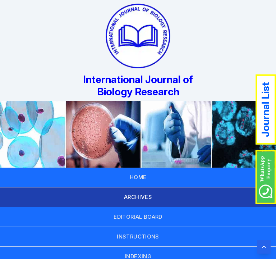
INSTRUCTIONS (138, 236)
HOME (138, 177)
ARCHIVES (138, 197)
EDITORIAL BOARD (138, 216)
